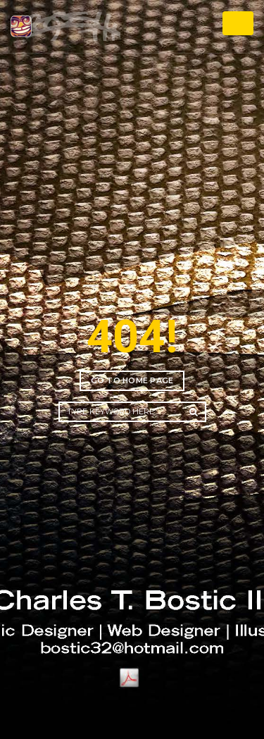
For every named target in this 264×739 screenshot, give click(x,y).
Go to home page (132, 380)
